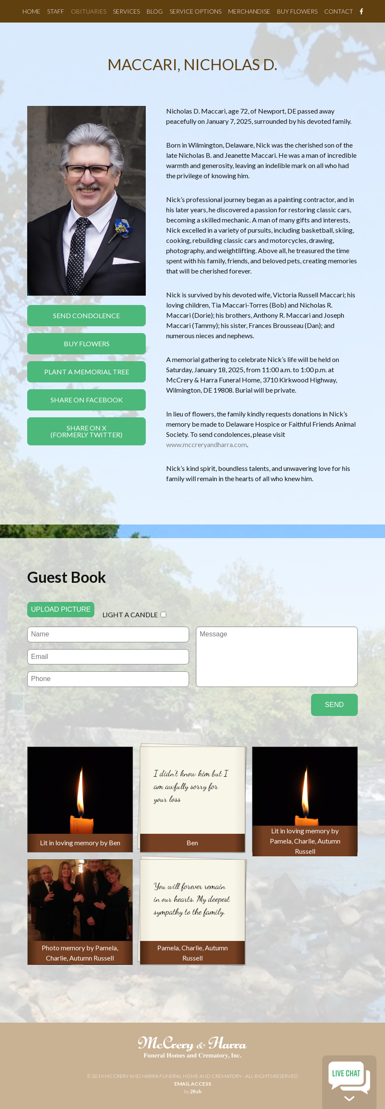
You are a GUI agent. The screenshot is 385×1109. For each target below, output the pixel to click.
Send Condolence (86, 315)
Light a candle (130, 614)
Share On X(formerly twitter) (86, 431)
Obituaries (88, 11)
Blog (155, 11)
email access (192, 1083)
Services (126, 11)
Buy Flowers (297, 11)
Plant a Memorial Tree (86, 372)
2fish (195, 1091)
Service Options (195, 11)
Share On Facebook (87, 400)
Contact (338, 11)
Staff (55, 11)
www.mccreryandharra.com (206, 444)
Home (31, 11)
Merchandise (249, 11)
